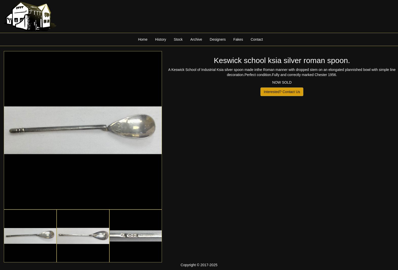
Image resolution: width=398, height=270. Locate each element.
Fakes (238, 39)
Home (142, 39)
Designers (218, 39)
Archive (196, 39)
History (160, 39)
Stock (178, 39)
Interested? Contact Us (282, 92)
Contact (257, 39)
